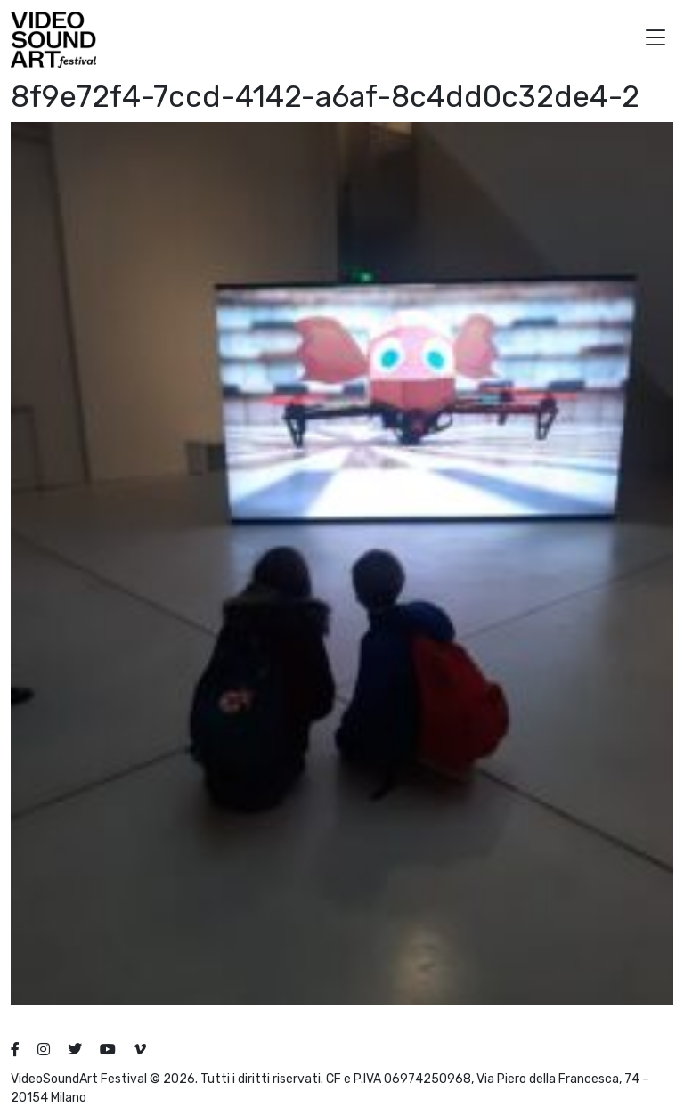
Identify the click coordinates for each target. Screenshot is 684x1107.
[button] (655, 39)
